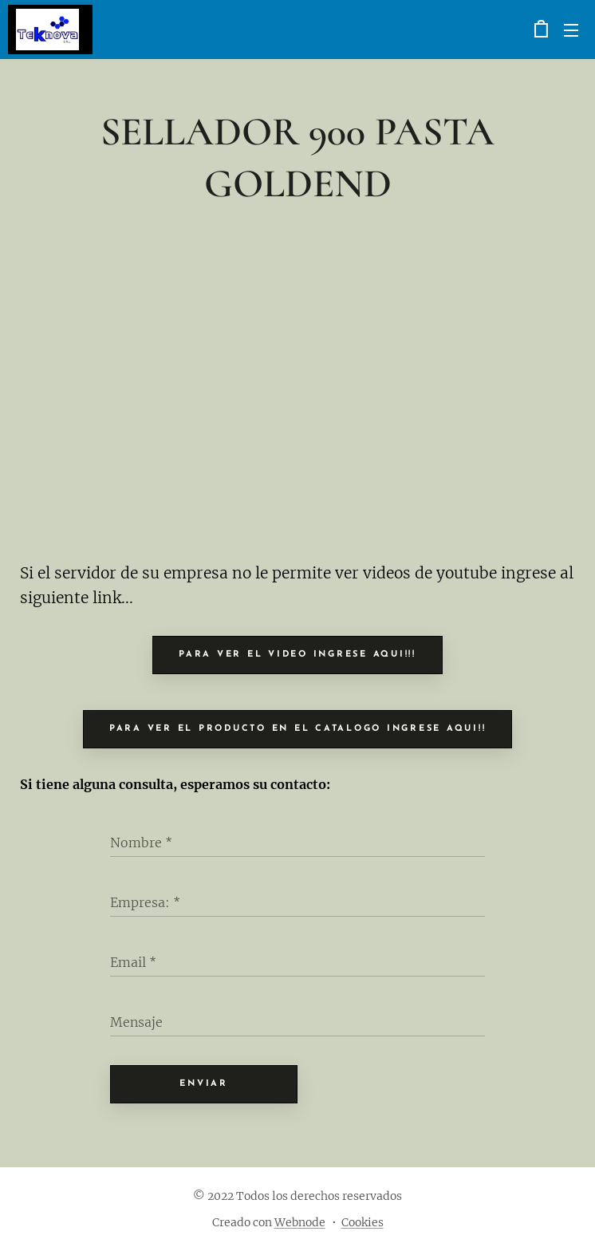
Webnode (299, 1222)
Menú (571, 30)
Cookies (362, 1222)
